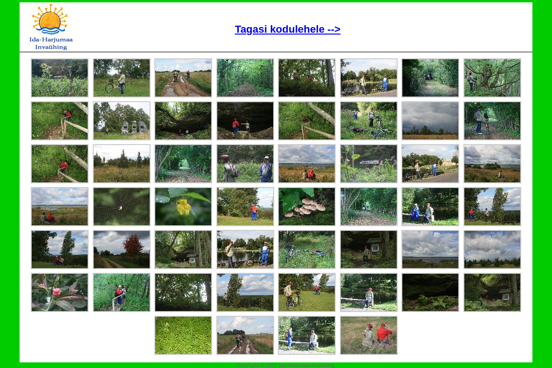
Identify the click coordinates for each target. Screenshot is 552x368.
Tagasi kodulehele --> (288, 29)
